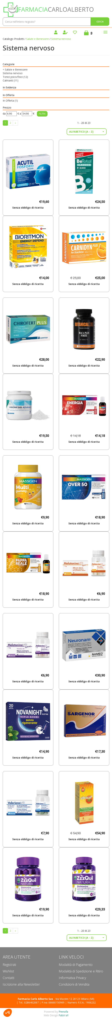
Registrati (9, 964)
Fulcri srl (63, 1015)
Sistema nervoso (13, 73)
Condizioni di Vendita (74, 984)
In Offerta (10, 100)
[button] (87, 131)
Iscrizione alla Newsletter (21, 984)
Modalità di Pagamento (76, 964)
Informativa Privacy (72, 978)
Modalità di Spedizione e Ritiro (81, 971)
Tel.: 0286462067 (29, 1002)
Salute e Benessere (37, 39)
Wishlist (8, 971)
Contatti (8, 978)
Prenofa (63, 1011)
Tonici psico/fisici (15, 77)
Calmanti (10, 80)
